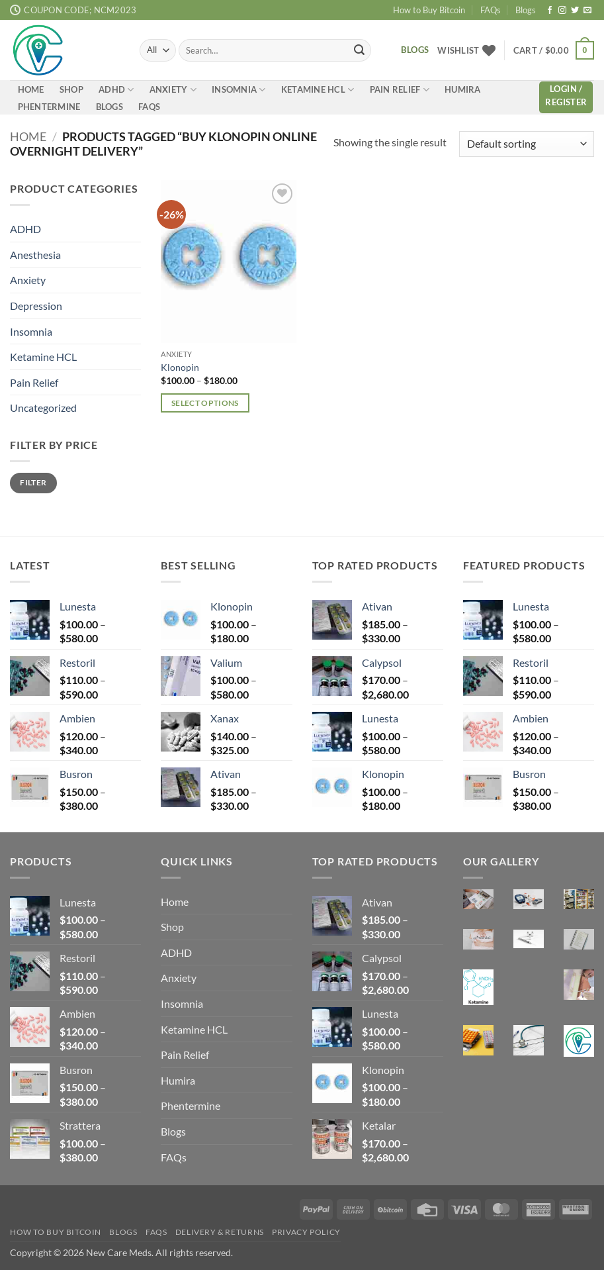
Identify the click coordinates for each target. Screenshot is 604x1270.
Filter (33, 482)
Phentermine (49, 106)
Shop (71, 89)
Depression (36, 305)
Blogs (525, 10)
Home (31, 89)
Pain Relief (399, 89)
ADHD (116, 89)
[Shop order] (526, 144)
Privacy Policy (306, 1233)
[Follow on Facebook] (550, 10)
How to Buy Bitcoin (429, 10)
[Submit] (359, 50)
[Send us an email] (587, 10)
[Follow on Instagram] (562, 10)
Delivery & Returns (219, 1233)
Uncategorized (43, 407)
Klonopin (180, 367)
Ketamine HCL (318, 89)
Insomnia (239, 89)
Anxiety (173, 89)
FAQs (490, 10)
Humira (463, 89)
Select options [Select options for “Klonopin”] (205, 403)
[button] (553, 50)
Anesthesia (35, 254)
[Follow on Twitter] (575, 10)
